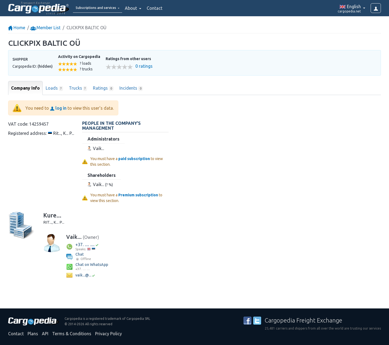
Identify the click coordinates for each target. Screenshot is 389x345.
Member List (46, 27)
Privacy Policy (108, 333)
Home (16, 27)
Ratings (103, 88)
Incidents (131, 88)
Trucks (78, 88)
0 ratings (144, 66)
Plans (33, 333)
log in (58, 108)
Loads (54, 88)
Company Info (25, 88)
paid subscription (134, 159)
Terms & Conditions (71, 333)
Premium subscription (138, 195)
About (145, 8)
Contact (168, 8)
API (45, 333)
